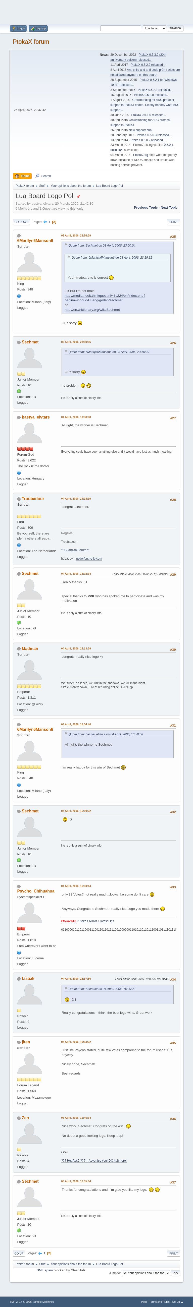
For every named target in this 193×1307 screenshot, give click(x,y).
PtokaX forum (31, 41)
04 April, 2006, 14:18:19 (76, 498)
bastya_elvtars (36, 417)
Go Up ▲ (177, 1301)
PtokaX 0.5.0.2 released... (148, 140)
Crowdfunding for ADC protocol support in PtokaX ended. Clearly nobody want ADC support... (144, 105)
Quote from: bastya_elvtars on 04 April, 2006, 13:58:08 (105, 734)
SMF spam (45, 1270)
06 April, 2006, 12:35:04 (76, 1181)
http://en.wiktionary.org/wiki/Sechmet (92, 310)
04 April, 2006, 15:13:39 (76, 648)
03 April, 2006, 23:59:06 (76, 341)
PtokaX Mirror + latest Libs (96, 921)
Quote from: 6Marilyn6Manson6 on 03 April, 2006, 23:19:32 (111, 257)
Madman (30, 648)
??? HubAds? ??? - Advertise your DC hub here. (93, 1160)
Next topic (169, 207)
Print (173, 221)
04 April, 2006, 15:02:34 (76, 573)
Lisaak (28, 978)
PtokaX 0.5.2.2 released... (148, 65)
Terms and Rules (159, 1301)
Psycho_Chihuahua (35, 891)
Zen (25, 1118)
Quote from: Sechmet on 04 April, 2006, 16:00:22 (101, 989)
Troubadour (33, 499)
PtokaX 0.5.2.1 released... (155, 90)
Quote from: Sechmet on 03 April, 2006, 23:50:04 (101, 245)
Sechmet (30, 342)
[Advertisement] (96, 11)
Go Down (21, 221)
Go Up (18, 1253)
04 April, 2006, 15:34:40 (76, 724)
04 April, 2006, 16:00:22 (76, 810)
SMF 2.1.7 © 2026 (21, 1301)
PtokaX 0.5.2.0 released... (151, 95)
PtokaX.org (140, 155)
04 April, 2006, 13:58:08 (76, 417)
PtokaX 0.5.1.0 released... (148, 115)
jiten (26, 1042)
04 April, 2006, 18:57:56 (76, 978)
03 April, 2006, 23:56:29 (76, 235)
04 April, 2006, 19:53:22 (76, 1041)
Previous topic (146, 207)
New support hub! (141, 130)
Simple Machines (43, 1301)
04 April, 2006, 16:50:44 (76, 885)
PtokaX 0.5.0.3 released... (154, 135)
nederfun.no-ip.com (89, 558)
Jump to (114, 1273)
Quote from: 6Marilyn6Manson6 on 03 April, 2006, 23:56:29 (108, 352)
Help (144, 1301)
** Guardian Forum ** (75, 550)
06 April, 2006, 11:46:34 (76, 1117)
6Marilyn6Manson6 (35, 241)
